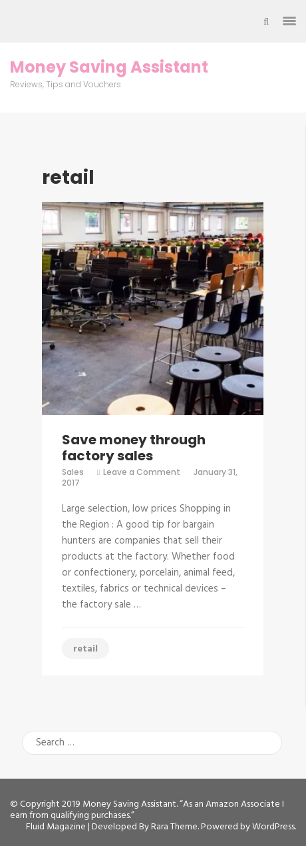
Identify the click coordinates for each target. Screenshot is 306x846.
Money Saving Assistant (109, 67)
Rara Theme (174, 827)
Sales (73, 472)
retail (85, 649)
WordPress (273, 827)
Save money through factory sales (134, 447)
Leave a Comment (141, 472)
